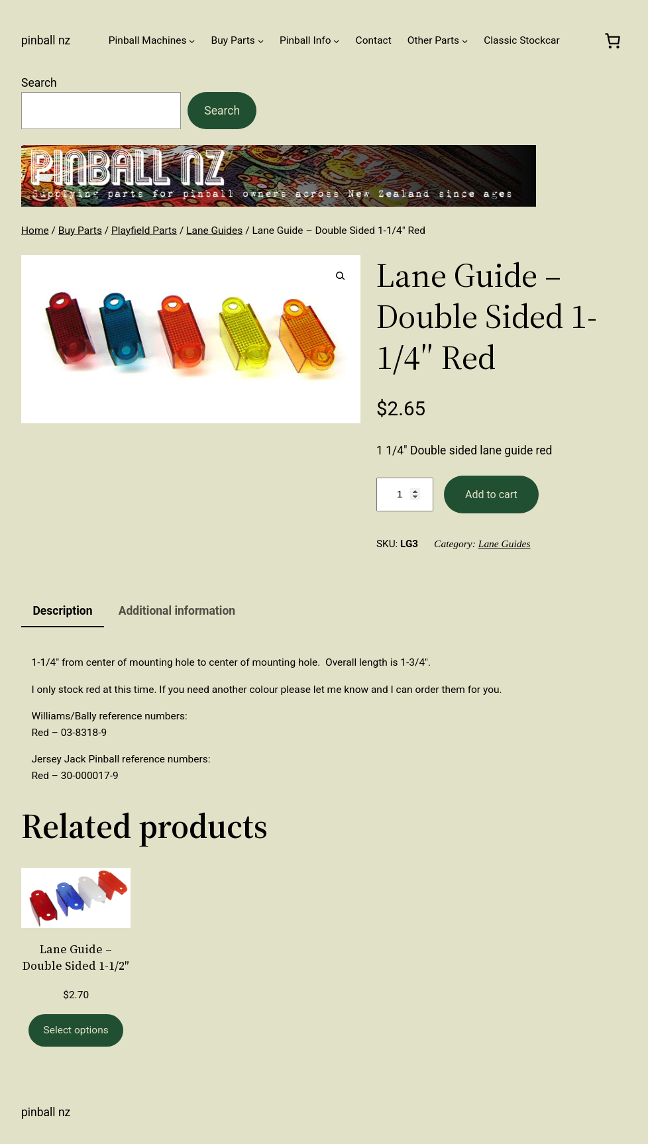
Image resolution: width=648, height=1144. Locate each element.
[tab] (62, 611)
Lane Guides (214, 230)
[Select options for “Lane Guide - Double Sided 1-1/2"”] (75, 1030)
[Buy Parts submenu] (261, 40)
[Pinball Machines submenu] (192, 40)
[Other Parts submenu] (465, 40)
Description (62, 610)
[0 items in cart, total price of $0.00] (612, 40)
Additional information (177, 610)
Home (35, 230)
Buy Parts (80, 230)
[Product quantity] (404, 494)
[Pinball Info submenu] (336, 40)
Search (39, 82)
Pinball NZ (45, 40)
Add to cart (491, 494)
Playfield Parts (144, 230)
